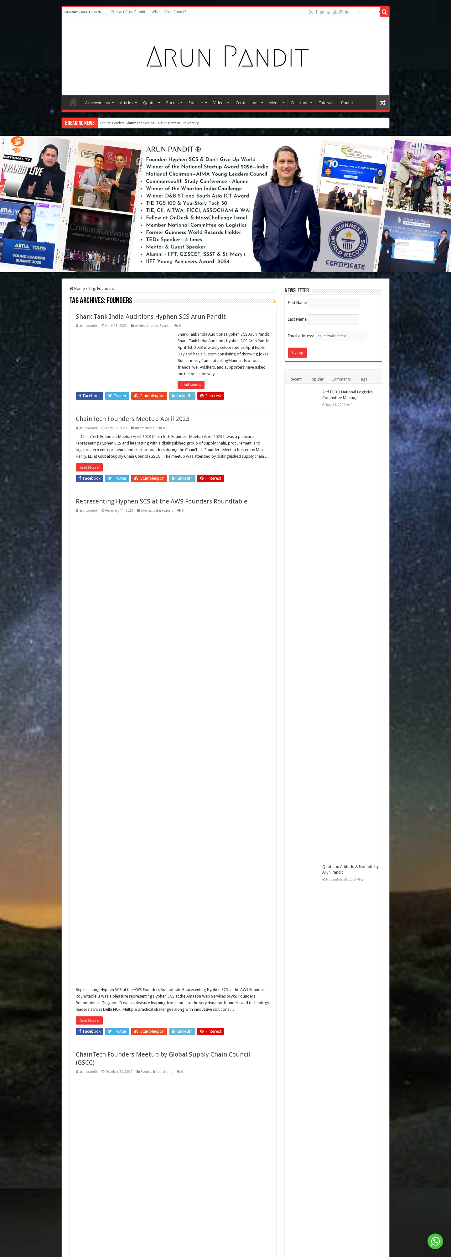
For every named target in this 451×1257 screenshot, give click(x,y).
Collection (299, 102)
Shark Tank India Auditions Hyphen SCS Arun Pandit (151, 316)
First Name (297, 302)
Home (73, 102)
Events (165, 326)
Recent (296, 379)
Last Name (297, 319)
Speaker (196, 102)
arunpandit (88, 326)
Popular (316, 379)
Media (275, 102)
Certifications (247, 102)
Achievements (97, 102)
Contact (348, 102)
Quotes (149, 102)
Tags (363, 379)
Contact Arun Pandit (128, 12)
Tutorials (326, 102)
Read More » (191, 385)
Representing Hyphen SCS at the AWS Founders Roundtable (161, 534)
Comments (341, 379)
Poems (172, 102)
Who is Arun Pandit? (169, 12)
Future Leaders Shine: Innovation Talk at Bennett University (149, 122)
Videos (219, 102)
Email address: (327, 335)
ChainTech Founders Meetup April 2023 (132, 419)
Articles (126, 102)
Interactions (144, 428)
